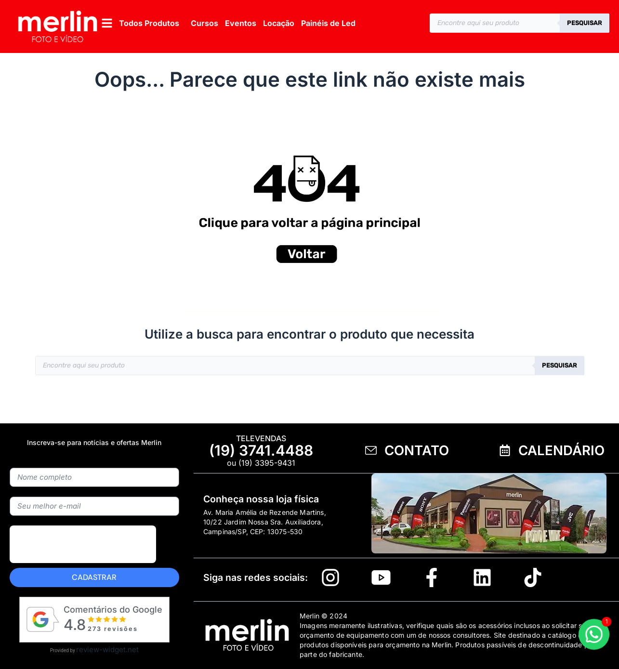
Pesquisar (584, 22)
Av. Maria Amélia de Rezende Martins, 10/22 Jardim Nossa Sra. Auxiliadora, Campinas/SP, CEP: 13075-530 (264, 522)
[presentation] (83, 544)
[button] (139, 22)
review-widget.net (107, 649)
